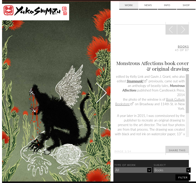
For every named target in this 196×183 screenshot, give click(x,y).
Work (129, 5)
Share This (177, 150)
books (183, 46)
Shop (186, 5)
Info (167, 5)
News (148, 5)
